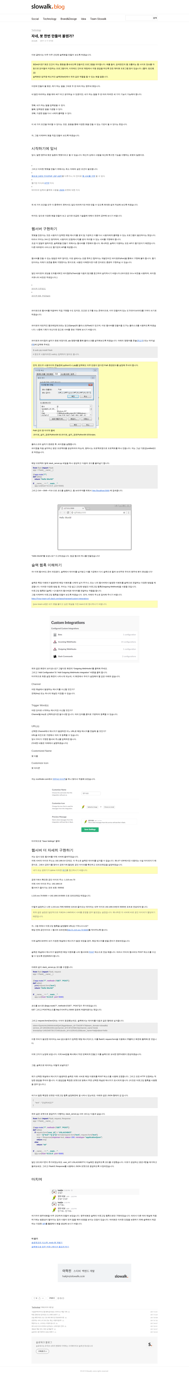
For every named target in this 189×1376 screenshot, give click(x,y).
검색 (155, 18)
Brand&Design (69, 18)
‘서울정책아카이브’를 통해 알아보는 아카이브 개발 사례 (49, 1312)
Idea (83, 18)
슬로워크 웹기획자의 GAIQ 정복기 (43, 1332)
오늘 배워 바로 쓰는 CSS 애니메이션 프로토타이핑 (48, 1318)
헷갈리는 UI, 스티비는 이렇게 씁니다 (43, 1323)
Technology (49, 18)
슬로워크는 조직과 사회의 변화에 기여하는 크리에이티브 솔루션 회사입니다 (64, 1346)
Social (35, 18)
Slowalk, (89, 1371)
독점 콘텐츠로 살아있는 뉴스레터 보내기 (45, 1315)
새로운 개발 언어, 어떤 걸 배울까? (42, 1329)
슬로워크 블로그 (44, 1342)
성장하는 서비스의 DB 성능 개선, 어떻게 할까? (47, 1320)
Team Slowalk (98, 18)
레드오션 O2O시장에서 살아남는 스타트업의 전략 (48, 1326)
